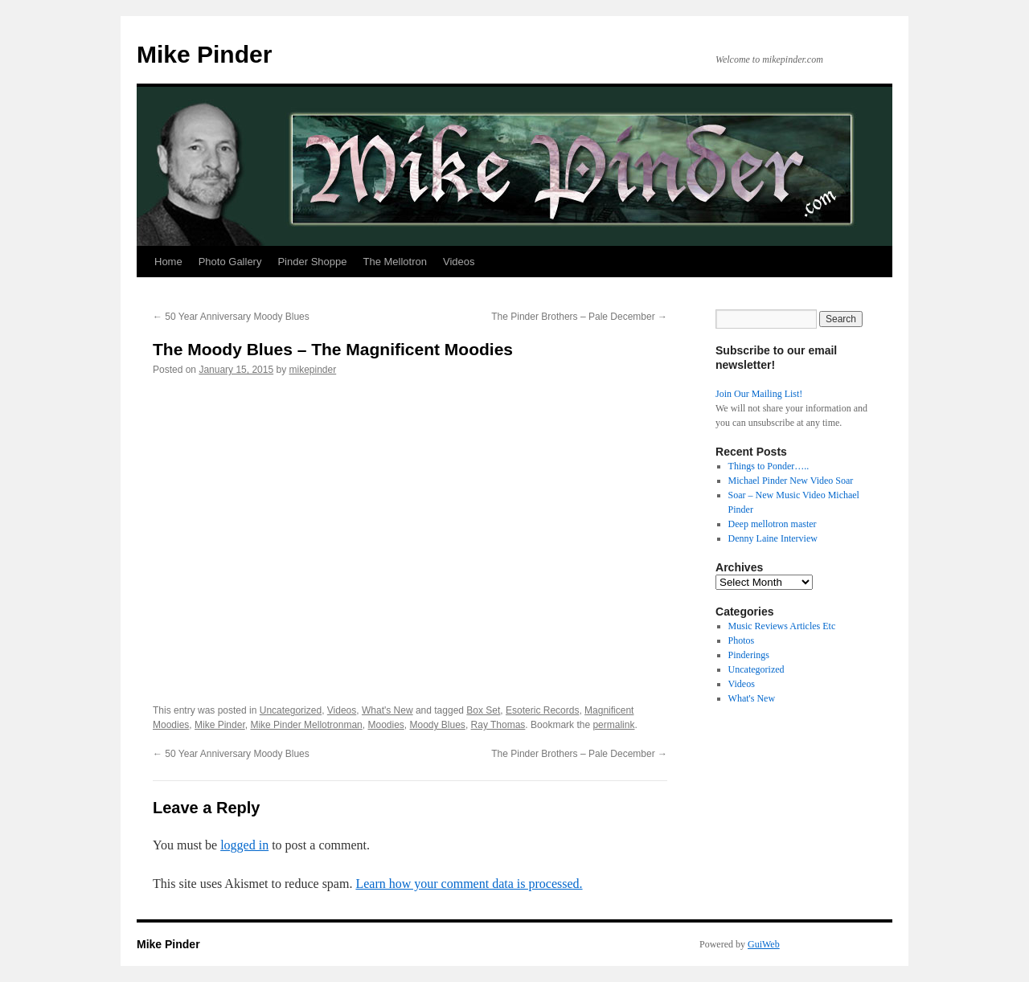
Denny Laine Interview (773, 538)
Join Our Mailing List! (758, 393)
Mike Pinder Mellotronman (306, 724)
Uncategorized (291, 710)
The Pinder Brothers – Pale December (579, 316)
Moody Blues (437, 724)
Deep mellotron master (772, 524)
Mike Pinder (204, 54)
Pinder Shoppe (311, 262)
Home (168, 262)
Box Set (483, 710)
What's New (387, 710)
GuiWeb (764, 944)
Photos (741, 640)
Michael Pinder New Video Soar (791, 480)
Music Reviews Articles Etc (782, 626)
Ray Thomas (498, 724)
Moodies (385, 724)
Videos (459, 262)
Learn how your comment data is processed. (468, 883)
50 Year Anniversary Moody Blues (231, 316)
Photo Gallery (230, 262)
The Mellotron (394, 262)
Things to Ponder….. (769, 466)
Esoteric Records (542, 710)
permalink (613, 724)
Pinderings (748, 655)
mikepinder (313, 369)
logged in (244, 845)
